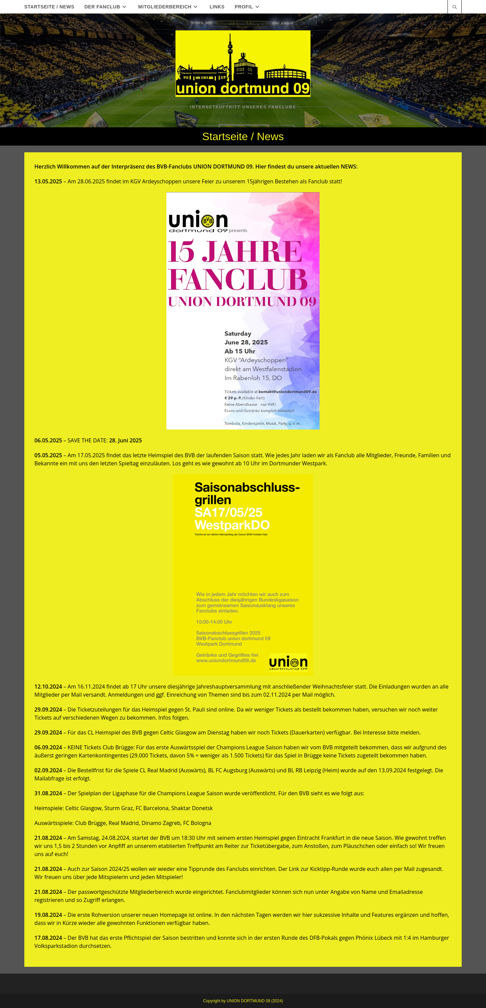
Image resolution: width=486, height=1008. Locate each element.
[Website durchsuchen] (454, 7)
